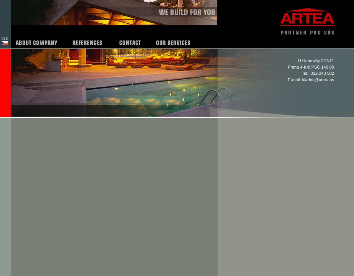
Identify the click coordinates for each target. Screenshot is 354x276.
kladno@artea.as (318, 79)
